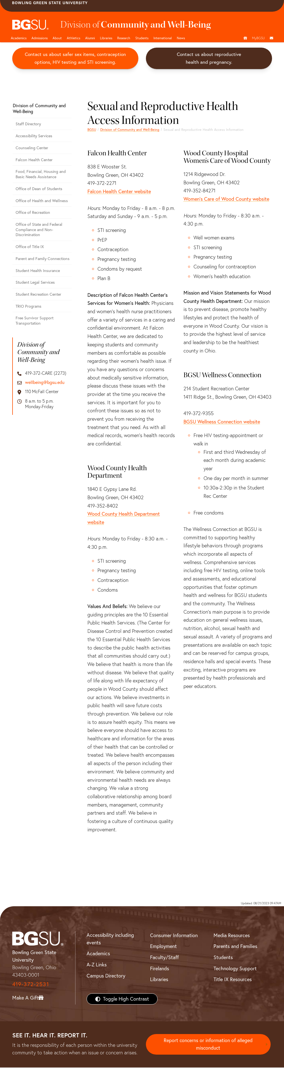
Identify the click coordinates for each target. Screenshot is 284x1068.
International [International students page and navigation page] (162, 38)
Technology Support (235, 969)
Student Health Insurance (38, 271)
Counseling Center (32, 148)
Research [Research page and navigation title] (123, 38)
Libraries (106, 38)
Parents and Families (235, 947)
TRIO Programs (28, 306)
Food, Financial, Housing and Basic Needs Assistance (41, 175)
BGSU (91, 130)
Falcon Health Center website (119, 192)
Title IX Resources (233, 980)
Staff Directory (28, 124)
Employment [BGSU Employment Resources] (163, 947)
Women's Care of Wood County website (226, 199)
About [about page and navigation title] (57, 38)
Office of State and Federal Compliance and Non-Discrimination (39, 230)
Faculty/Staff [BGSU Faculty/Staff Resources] (164, 958)
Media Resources (232, 936)
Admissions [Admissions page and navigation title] (39, 38)
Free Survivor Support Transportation (34, 321)
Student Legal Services (35, 282)
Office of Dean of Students (39, 189)
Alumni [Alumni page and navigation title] (90, 38)
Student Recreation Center (38, 294)
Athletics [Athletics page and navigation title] (73, 38)
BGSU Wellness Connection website (221, 422)
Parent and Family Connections (43, 259)
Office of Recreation (33, 212)
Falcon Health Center (34, 160)
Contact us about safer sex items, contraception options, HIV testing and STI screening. (75, 58)
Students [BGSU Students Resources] (223, 958)
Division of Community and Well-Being (129, 130)
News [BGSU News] (181, 38)
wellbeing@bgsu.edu (44, 383)
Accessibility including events (110, 939)
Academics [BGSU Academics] (98, 954)
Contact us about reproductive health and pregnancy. (209, 58)
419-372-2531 (30, 984)
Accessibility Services (34, 136)
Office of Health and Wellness (42, 201)
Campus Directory (106, 976)
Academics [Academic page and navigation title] (18, 38)
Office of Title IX (30, 247)
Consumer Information (174, 936)
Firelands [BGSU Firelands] (159, 969)
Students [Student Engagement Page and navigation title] (141, 38)
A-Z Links (97, 965)
